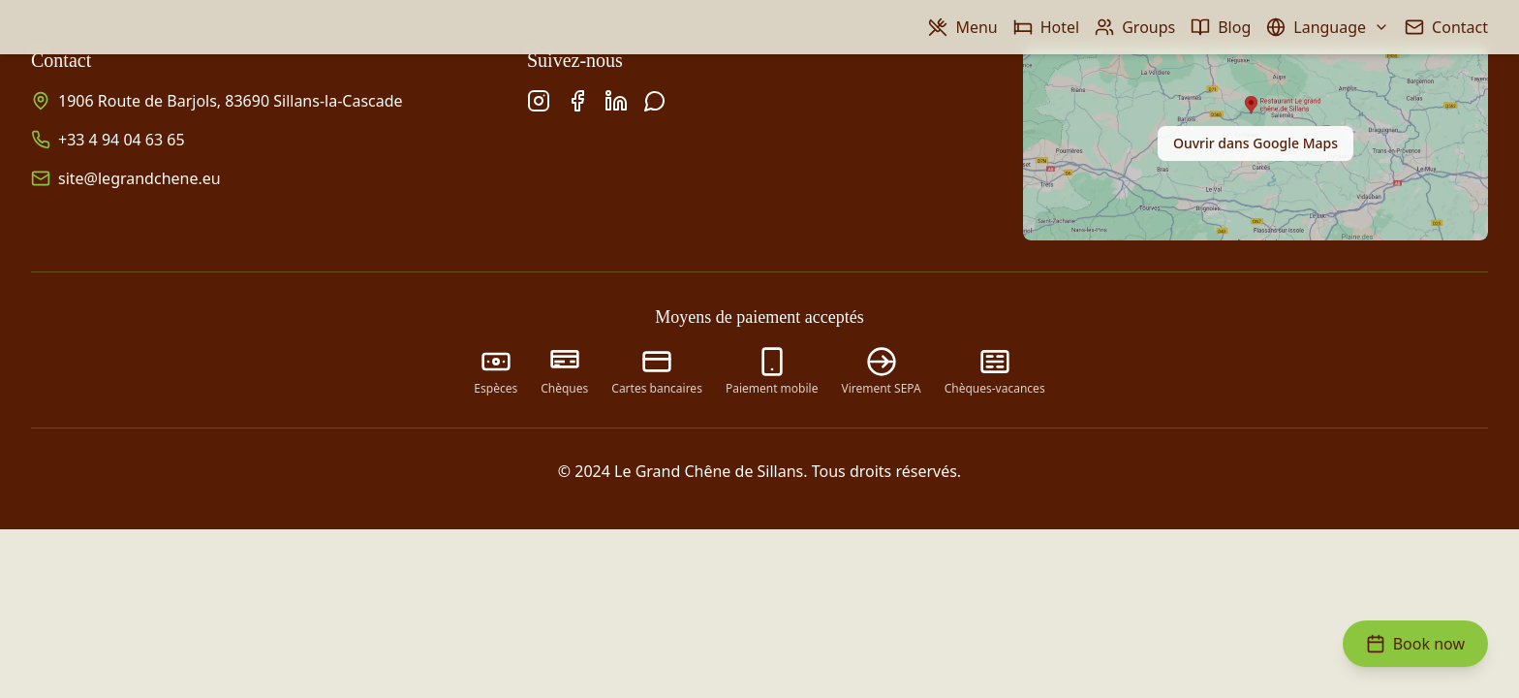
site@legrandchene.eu (139, 178)
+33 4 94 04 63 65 (121, 139)
